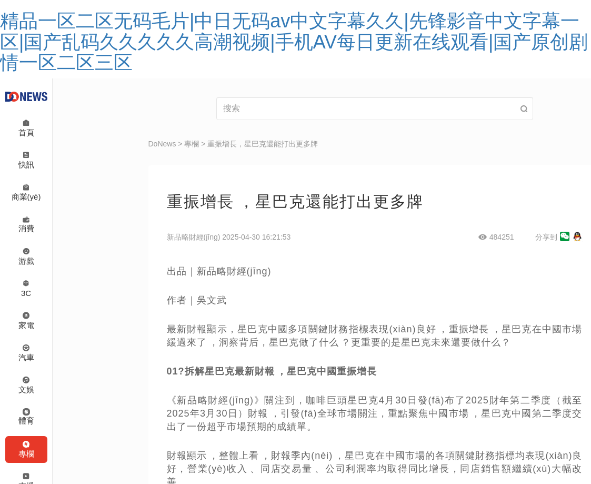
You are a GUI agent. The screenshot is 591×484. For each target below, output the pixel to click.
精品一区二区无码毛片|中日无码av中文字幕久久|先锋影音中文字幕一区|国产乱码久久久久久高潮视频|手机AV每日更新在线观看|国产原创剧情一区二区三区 (294, 41)
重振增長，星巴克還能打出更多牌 (262, 144)
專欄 (191, 144)
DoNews (162, 144)
